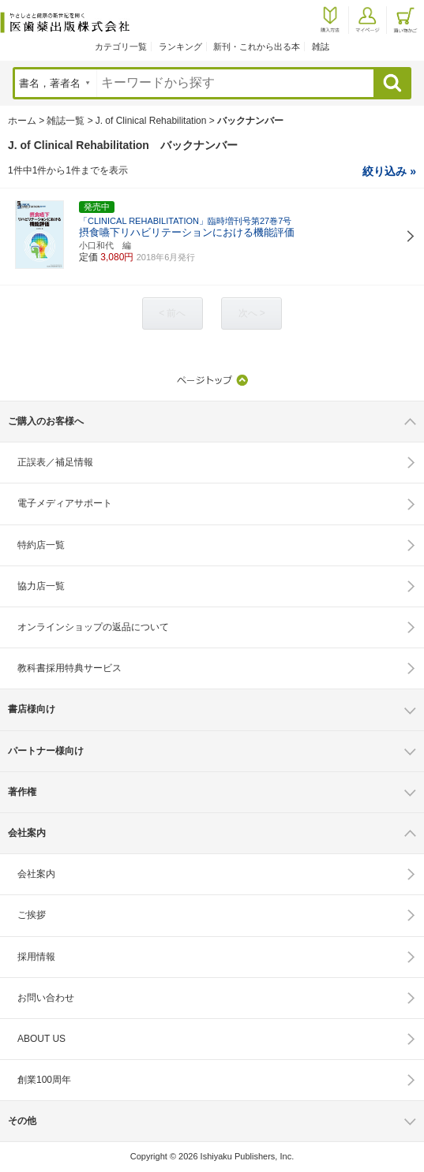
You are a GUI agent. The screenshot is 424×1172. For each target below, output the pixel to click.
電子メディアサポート (64, 503)
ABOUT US (41, 1038)
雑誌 (320, 46)
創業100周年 (44, 1079)
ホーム (22, 120)
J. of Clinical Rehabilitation (151, 120)
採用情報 (36, 956)
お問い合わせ (45, 997)
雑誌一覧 (65, 120)
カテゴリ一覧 (121, 46)
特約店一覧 (41, 545)
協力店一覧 (41, 586)
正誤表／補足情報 (55, 462)
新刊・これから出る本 (256, 46)
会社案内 (36, 873)
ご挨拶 (31, 914)
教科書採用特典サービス (69, 668)
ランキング (180, 46)
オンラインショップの (93, 627)
